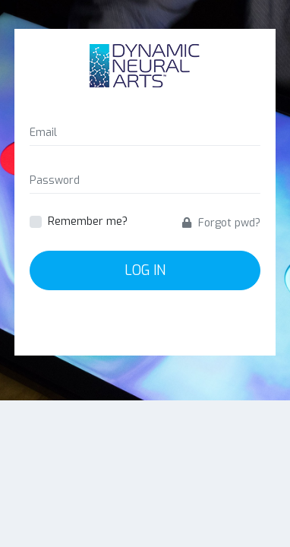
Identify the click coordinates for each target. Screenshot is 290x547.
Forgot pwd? (221, 223)
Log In (145, 270)
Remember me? (88, 221)
